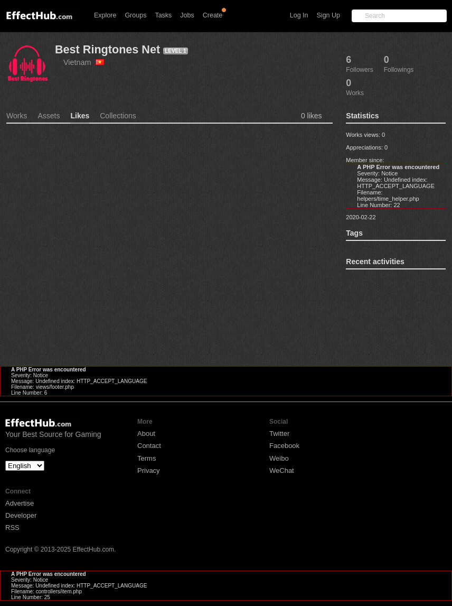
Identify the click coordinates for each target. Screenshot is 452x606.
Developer (20, 515)
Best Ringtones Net (107, 49)
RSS (12, 528)
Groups (135, 15)
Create (213, 15)
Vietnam (83, 62)
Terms (146, 458)
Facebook (284, 446)
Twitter (279, 433)
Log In (299, 15)
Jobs (187, 15)
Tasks (163, 15)
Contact (149, 446)
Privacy (148, 470)
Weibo (279, 458)
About (146, 433)
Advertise (19, 503)
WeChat (281, 470)
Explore (105, 15)
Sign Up (328, 15)
